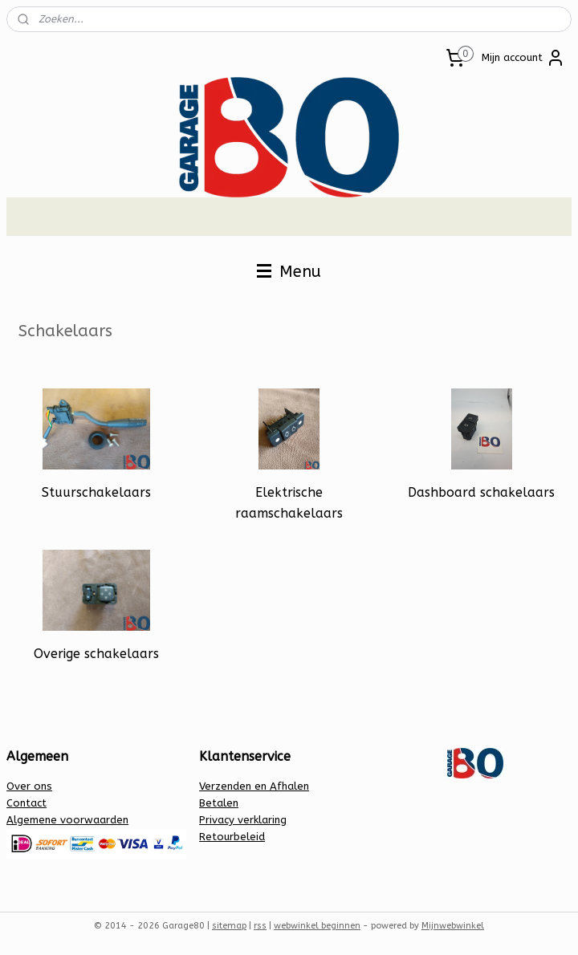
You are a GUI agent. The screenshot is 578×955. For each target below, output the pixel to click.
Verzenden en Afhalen (254, 786)
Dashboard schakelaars (481, 492)
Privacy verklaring (243, 820)
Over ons (29, 786)
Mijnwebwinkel (452, 925)
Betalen (218, 803)
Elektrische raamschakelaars (289, 503)
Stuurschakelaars (96, 492)
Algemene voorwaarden (67, 820)
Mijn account (523, 57)
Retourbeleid (232, 837)
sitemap (229, 925)
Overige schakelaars (96, 653)
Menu (289, 271)
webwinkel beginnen (317, 925)
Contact (26, 803)
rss (260, 925)
